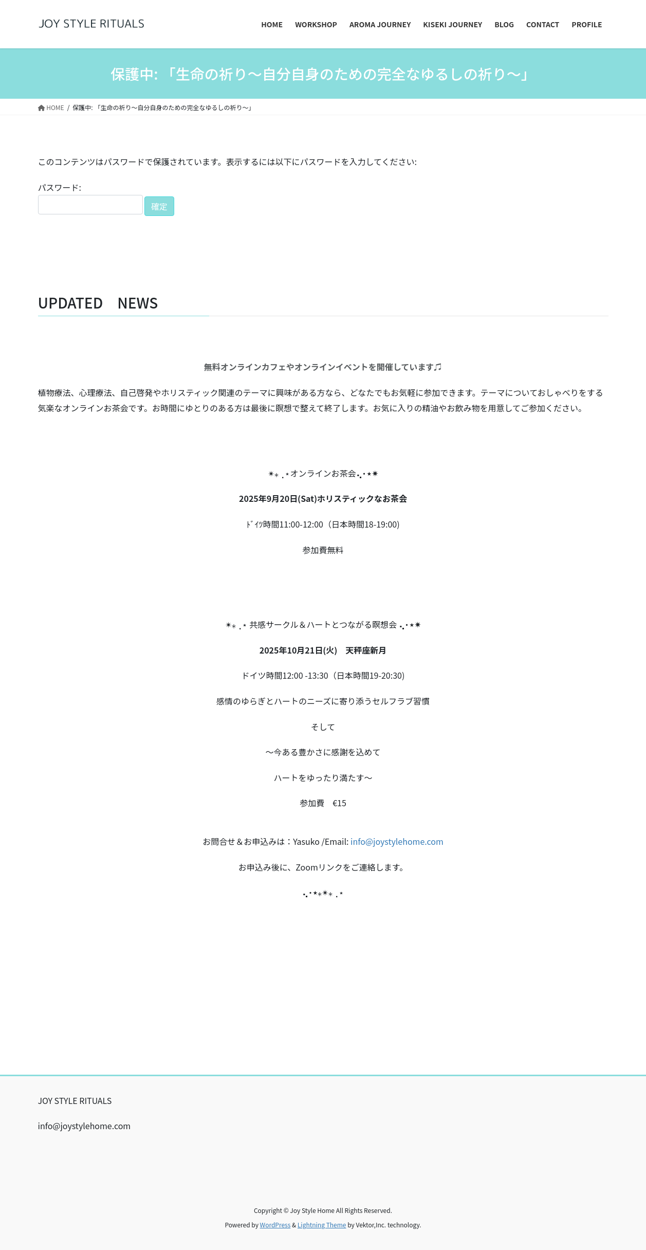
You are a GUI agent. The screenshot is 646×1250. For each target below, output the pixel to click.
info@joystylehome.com (397, 841)
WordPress (275, 1224)
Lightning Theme (322, 1224)
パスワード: (90, 197)
